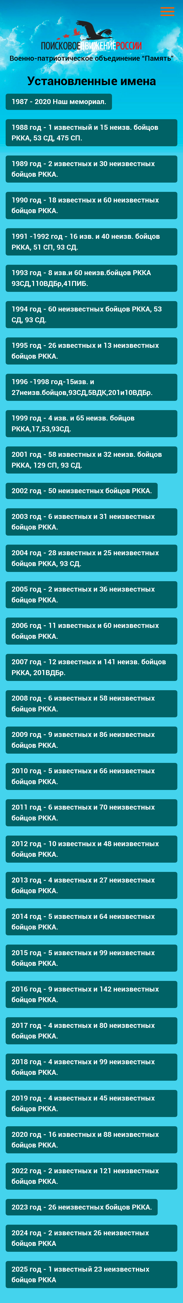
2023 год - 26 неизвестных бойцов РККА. (82, 1207)
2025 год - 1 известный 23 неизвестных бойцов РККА (80, 1274)
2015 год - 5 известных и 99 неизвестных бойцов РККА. (83, 958)
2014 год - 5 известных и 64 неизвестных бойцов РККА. (83, 921)
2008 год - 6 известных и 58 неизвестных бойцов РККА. (83, 703)
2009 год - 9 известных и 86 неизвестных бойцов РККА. (83, 739)
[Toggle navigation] (167, 11)
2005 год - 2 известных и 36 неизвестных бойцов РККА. (83, 594)
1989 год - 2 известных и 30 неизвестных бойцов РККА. (83, 169)
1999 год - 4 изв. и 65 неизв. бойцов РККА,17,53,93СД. (73, 423)
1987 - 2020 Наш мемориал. (59, 102)
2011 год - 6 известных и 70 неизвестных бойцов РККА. (83, 812)
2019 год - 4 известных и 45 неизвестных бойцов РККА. (83, 1103)
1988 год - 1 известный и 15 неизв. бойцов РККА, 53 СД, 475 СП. (85, 132)
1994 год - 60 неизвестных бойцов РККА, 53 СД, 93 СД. (87, 314)
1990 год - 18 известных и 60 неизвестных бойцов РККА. (85, 205)
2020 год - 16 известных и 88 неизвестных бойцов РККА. (85, 1139)
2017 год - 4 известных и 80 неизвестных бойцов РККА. (83, 1030)
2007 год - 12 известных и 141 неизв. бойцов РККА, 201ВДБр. (89, 667)
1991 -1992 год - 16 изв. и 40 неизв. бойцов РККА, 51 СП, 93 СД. (86, 241)
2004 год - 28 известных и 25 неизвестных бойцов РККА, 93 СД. (85, 558)
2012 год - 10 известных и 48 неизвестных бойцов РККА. (85, 849)
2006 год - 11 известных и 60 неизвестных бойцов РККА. (85, 630)
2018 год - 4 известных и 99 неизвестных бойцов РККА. (83, 1067)
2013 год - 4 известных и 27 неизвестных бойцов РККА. (83, 885)
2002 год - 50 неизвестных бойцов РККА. (82, 491)
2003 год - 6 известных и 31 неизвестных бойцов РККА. (83, 521)
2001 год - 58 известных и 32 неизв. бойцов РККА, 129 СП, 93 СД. (87, 459)
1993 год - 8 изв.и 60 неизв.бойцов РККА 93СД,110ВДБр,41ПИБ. (81, 278)
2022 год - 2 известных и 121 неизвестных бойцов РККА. (85, 1176)
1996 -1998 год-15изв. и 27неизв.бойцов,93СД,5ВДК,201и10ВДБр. (82, 387)
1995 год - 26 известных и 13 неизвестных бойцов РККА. (85, 350)
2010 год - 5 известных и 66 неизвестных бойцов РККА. (83, 776)
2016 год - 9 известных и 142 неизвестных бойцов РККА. (85, 994)
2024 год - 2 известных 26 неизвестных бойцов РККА (80, 1238)
